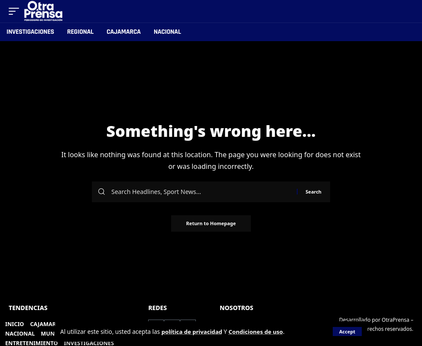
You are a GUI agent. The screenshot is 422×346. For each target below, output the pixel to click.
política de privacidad (193, 331)
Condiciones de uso (259, 331)
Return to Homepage (211, 223)
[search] (407, 11)
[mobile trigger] (16, 11)
